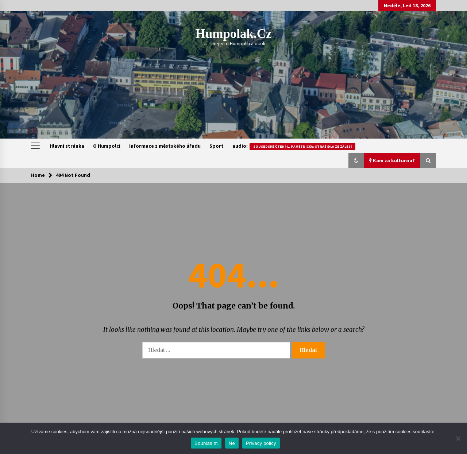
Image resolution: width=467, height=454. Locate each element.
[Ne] (458, 438)
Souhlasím (206, 443)
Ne (232, 443)
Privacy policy (261, 443)
